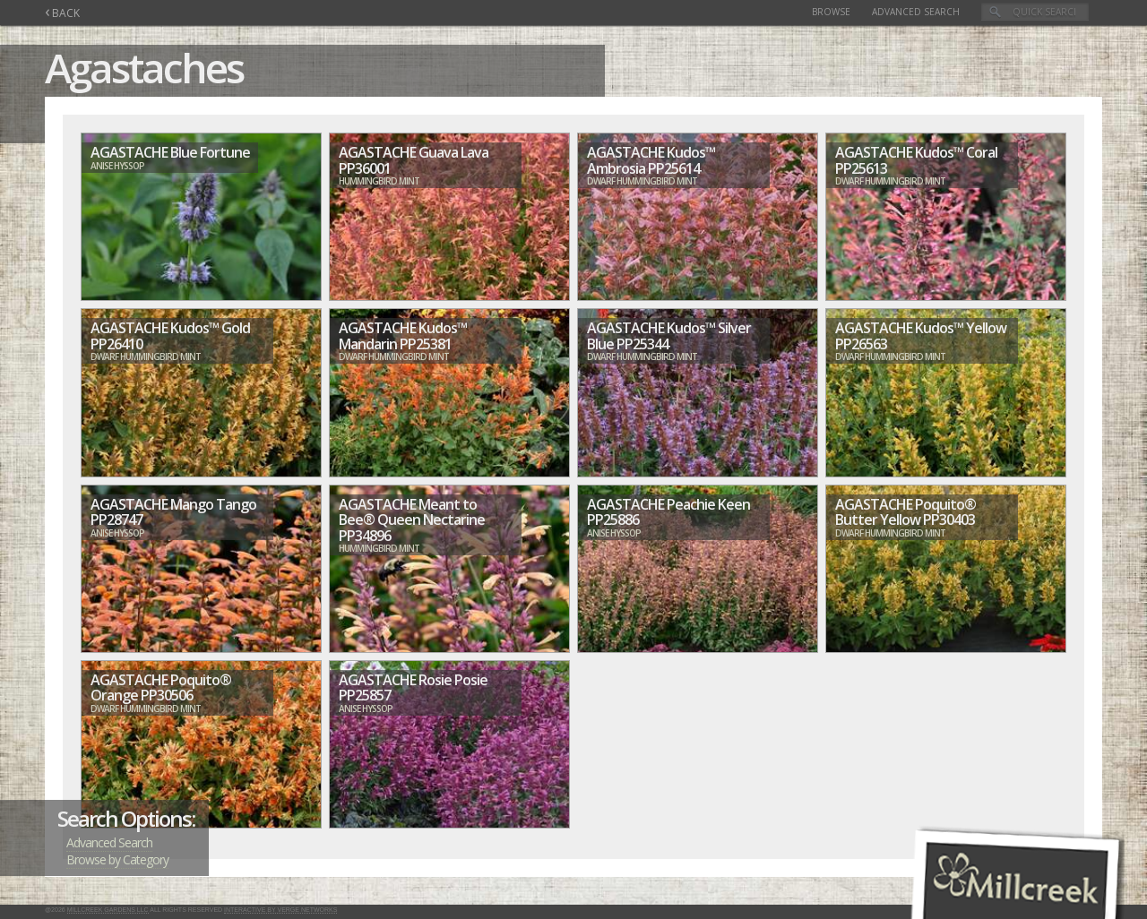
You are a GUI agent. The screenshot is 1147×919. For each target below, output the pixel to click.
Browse (831, 11)
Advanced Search (916, 11)
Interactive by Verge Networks (280, 909)
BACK (62, 13)
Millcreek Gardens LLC (108, 909)
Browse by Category (117, 859)
